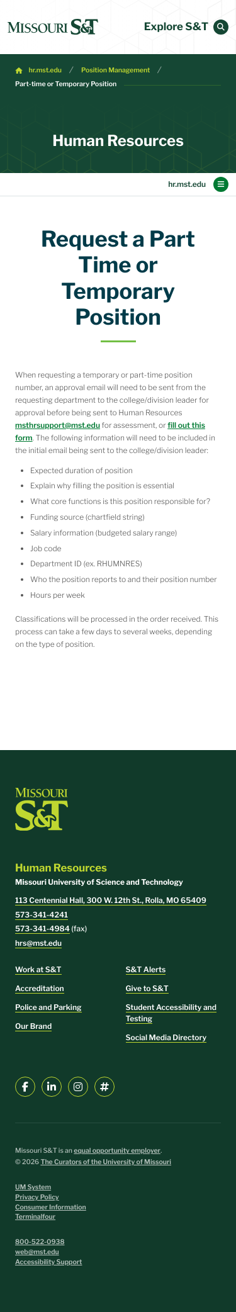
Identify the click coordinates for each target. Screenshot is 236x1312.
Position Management (115, 70)
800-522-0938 (40, 1242)
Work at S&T (38, 969)
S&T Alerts (146, 969)
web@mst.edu (37, 1252)
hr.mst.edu (45, 70)
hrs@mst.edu (38, 943)
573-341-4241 (41, 914)
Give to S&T (147, 988)
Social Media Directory (166, 1037)
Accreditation (39, 988)
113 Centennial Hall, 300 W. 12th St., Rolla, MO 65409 (110, 900)
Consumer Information (50, 1207)
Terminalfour (35, 1217)
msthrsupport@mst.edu (57, 425)
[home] (53, 27)
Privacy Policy (37, 1197)
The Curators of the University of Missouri (105, 1162)
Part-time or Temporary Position (65, 84)
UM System (33, 1187)
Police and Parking (48, 1007)
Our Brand (33, 1026)
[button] (220, 27)
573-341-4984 (42, 928)
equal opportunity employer (117, 1151)
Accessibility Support (48, 1262)
